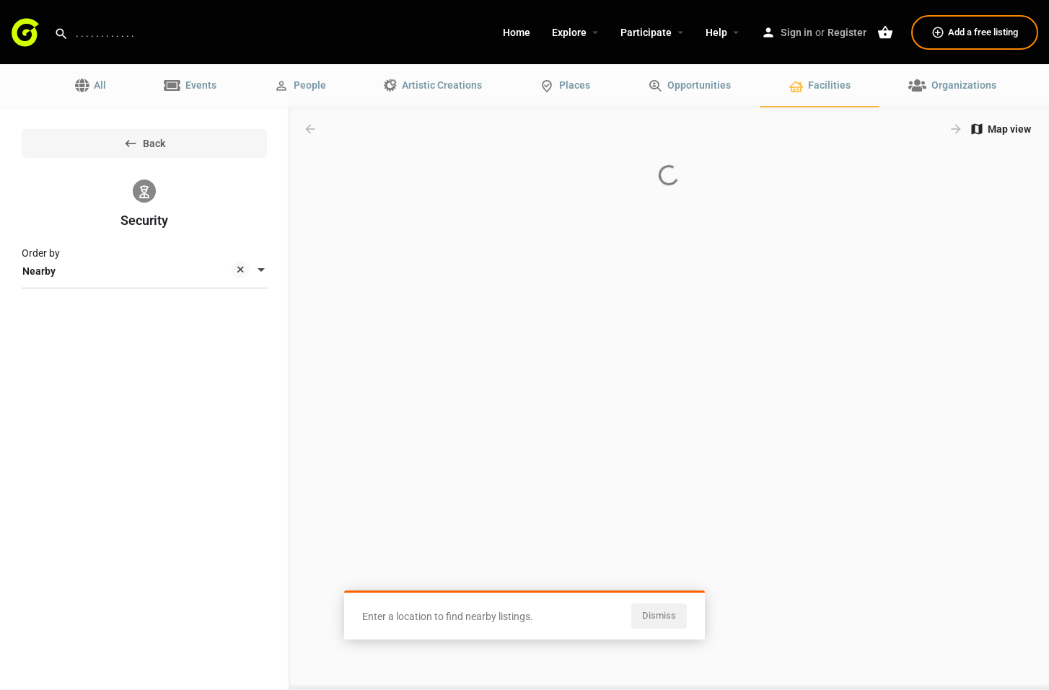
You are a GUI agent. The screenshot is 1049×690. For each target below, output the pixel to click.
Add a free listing (974, 32)
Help (716, 32)
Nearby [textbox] (135, 272)
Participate (646, 32)
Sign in (796, 32)
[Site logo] (27, 31)
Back (144, 143)
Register (847, 32)
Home (516, 32)
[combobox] (144, 271)
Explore (569, 32)
